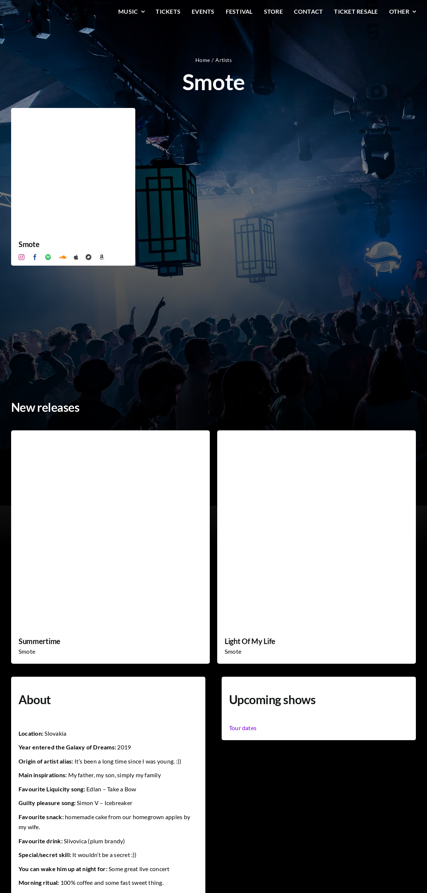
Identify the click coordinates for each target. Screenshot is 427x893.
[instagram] (21, 257)
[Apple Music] (76, 257)
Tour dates (242, 727)
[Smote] (73, 112)
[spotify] (48, 257)
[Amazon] (101, 257)
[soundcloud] (62, 257)
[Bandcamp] (89, 257)
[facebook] (35, 257)
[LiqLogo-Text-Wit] (39, 10)
